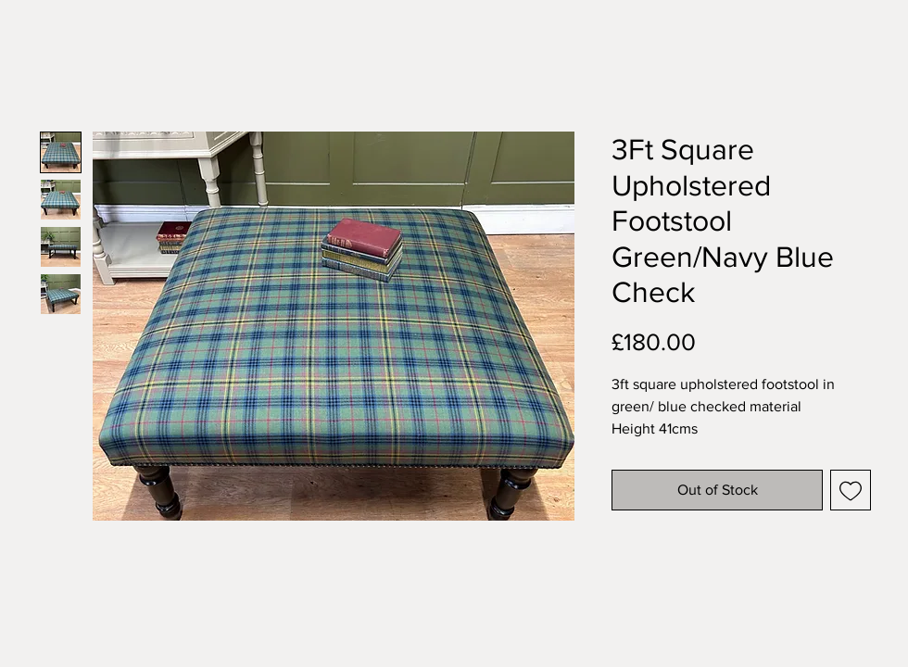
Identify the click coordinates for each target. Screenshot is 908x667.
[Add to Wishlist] (850, 490)
